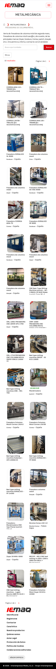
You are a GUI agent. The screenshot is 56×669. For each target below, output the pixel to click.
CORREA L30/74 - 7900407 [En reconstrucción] (36, 89)
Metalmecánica (28, 15)
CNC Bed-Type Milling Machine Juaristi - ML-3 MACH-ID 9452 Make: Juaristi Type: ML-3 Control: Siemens (38, 292)
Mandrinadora (35, 391)
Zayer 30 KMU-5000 (14, 556)
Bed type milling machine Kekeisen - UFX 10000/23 (14, 458)
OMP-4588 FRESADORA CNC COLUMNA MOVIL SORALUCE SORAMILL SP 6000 (38, 326)
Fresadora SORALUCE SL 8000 (15, 155)
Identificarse (12, 615)
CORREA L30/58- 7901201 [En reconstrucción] (13, 122)
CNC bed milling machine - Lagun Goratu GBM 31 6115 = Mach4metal (15, 593)
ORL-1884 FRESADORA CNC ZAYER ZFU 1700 (15, 323)
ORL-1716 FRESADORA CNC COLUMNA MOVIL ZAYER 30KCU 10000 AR (15, 358)
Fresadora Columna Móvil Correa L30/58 (37, 423)
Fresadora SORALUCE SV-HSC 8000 (38, 189)
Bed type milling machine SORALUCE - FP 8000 (38, 458)
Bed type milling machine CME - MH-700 (14, 391)
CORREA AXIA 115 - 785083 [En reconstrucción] (14, 89)
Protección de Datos (16, 642)
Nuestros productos (16, 630)
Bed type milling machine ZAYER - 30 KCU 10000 (37, 357)
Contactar (11, 622)
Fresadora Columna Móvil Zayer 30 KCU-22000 (37, 592)
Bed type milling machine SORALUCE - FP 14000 (15, 491)
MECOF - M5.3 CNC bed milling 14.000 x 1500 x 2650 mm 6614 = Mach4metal (38, 559)
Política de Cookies (15, 646)
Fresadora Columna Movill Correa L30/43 (14, 423)
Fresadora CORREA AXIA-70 (14, 222)
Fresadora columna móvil (37, 490)
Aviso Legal (12, 638)
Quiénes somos (13, 634)
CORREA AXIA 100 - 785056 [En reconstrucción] (37, 122)
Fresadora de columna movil (38, 155)
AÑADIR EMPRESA (16, 657)
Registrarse (12, 619)
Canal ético (12, 626)
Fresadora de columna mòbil (15, 189)
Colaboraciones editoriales (19, 650)
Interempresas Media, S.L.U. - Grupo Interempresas (32, 666)
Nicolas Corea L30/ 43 (38, 523)
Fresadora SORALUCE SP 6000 (38, 222)
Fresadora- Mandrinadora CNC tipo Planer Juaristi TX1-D (14, 526)
